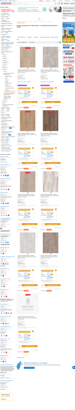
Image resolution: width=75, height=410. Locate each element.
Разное (73, 0)
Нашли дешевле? (34, 105)
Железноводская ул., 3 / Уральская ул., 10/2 (7, 219)
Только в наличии (21, 37)
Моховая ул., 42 (5, 289)
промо (10, 128)
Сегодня (29, 102)
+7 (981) (3, 160)
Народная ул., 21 (5, 304)
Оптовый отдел (67, 0)
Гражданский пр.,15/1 (6, 178)
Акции (41, 0)
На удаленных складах (44, 37)
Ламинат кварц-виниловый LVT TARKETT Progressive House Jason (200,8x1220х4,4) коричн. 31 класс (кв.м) (49, 256)
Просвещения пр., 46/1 (6, 326)
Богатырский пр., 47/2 (6, 164)
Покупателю (48, 0)
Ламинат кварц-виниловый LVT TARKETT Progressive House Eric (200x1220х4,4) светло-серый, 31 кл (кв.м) (27, 256)
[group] (28, 57)
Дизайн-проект (68, 8)
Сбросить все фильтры (29, 367)
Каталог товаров (4, 7)
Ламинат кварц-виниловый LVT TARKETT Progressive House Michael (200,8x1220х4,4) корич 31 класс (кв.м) (26, 195)
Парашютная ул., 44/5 (6, 316)
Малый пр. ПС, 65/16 (6, 278)
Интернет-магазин (4, 156)
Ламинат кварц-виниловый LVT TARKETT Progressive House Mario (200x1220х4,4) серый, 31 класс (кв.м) (50, 71)
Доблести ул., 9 (5, 192)
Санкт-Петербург (4, 0)
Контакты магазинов (5, 154)
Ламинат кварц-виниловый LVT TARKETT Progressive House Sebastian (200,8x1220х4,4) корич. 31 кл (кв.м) (27, 71)
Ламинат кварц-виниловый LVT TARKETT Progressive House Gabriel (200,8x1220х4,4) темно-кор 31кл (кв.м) (49, 134)
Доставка (54, 0)
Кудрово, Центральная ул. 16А (8, 256)
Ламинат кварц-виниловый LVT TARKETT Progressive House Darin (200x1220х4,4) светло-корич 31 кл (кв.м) (27, 134)
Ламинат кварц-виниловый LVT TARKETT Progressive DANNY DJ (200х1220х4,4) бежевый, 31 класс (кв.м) (27, 318)
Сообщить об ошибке (21, 79)
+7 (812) (5, 157)
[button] (27, 68)
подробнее (3, 389)
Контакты (60, 0)
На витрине (29, 37)
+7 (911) (3, 173)
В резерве (36, 37)
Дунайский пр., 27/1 (6, 206)
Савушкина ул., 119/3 (6, 233)
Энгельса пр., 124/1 (6, 338)
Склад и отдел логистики (7, 364)
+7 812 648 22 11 (13, 0)
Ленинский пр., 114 (6, 268)
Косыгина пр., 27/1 (6, 247)
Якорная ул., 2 (5, 355)
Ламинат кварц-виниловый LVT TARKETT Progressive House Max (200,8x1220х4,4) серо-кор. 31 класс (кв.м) (50, 195)
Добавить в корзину (29, 163)
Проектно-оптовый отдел (7, 380)
